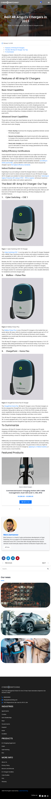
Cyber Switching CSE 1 (11, 252)
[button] (48, 2)
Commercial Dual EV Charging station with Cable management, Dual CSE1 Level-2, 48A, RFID (25, 492)
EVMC (3, 746)
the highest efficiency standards (20, 165)
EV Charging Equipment (9, 743)
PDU (3, 753)
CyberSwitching (23, 791)
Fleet (3, 721)
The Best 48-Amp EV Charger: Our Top (16, 50)
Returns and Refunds (8, 768)
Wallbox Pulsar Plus (10, 330)
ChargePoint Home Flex (11, 406)
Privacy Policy (6, 765)
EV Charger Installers (8, 772)
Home (9, 25)
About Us (4, 762)
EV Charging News (18, 25)
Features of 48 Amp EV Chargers (14, 48)
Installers (4, 734)
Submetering (5, 749)
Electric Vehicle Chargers (25, 487)
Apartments (5, 711)
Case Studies (5, 775)
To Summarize (9, 52)
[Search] (48, 569)
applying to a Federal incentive (37, 447)
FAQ (3, 778)
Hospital (4, 727)
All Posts (7, 547)
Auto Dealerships (7, 717)
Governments (6, 724)
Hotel (3, 730)
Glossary (4, 781)
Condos (4, 714)
